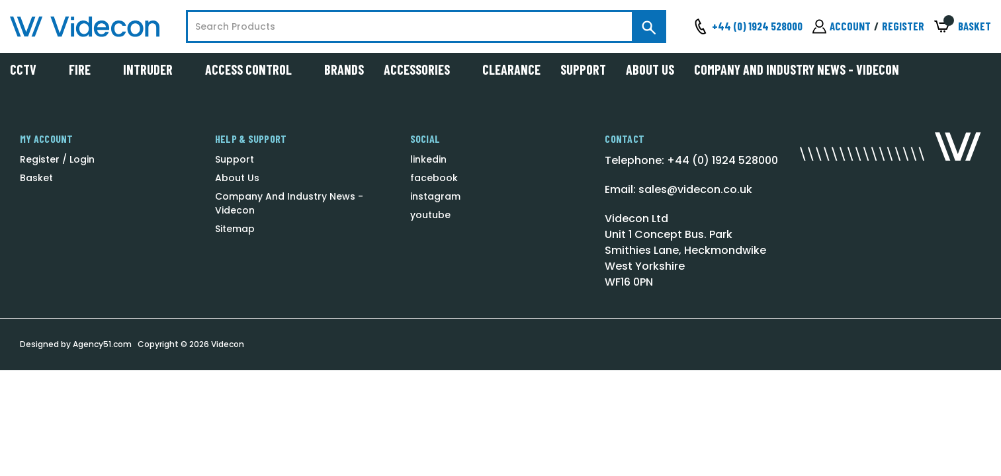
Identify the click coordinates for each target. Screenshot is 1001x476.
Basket (36, 177)
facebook (434, 177)
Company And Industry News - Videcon (796, 69)
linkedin (428, 159)
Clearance (511, 69)
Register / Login (57, 159)
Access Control (254, 69)
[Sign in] (841, 26)
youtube (430, 214)
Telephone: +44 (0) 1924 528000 (691, 160)
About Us (650, 69)
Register (903, 25)
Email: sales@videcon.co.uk (678, 189)
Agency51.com (102, 344)
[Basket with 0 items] (962, 26)
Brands (344, 69)
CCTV (29, 69)
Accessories (423, 69)
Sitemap (235, 228)
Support (583, 69)
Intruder (154, 69)
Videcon (227, 344)
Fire (86, 69)
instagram (435, 196)
